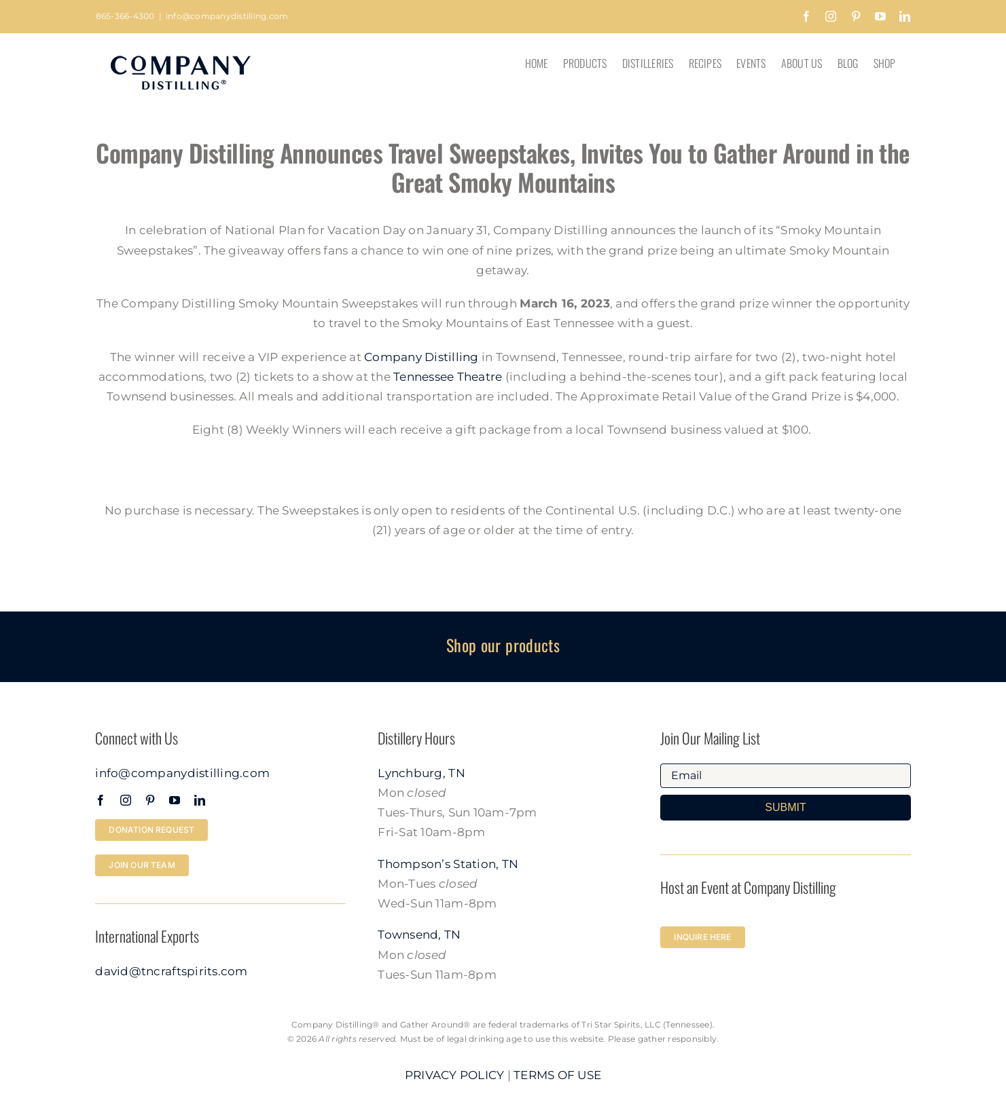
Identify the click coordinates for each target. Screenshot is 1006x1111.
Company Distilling (421, 357)
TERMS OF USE (557, 1075)
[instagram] (125, 800)
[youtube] (174, 800)
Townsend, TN (419, 934)
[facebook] (100, 800)
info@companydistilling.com (227, 16)
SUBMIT (785, 807)
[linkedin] (199, 800)
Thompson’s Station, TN (448, 864)
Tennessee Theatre (447, 376)
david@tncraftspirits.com (171, 971)
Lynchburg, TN (421, 773)
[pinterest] (150, 800)
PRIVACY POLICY (455, 1075)
